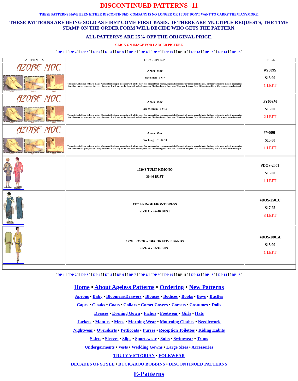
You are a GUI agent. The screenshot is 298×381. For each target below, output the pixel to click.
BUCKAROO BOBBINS (141, 364)
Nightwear (83, 330)
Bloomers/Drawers (124, 296)
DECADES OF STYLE (92, 364)
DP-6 (120, 52)
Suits (165, 338)
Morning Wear (142, 321)
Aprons (82, 296)
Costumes (199, 304)
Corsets (179, 304)
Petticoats (130, 330)
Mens (119, 321)
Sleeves (111, 338)
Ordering (172, 287)
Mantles (102, 321)
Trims (202, 338)
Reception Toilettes (177, 330)
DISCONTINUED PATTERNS (198, 364)
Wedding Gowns (147, 347)
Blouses (152, 296)
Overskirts (107, 330)
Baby (97, 296)
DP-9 (156, 52)
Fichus (150, 313)
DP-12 (195, 52)
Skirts (95, 338)
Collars (130, 304)
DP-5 (108, 52)
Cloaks (98, 304)
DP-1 (61, 52)
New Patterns (206, 287)
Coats (114, 304)
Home (82, 287)
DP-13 (209, 52)
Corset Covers (154, 304)
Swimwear (183, 338)
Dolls (216, 304)
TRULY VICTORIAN (134, 355)
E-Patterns (149, 373)
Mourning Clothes (177, 321)
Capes (82, 304)
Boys (201, 296)
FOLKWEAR (172, 355)
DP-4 (96, 52)
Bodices (170, 296)
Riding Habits (211, 330)
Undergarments (99, 347)
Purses (149, 330)
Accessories (202, 347)
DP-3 (85, 52)
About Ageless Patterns (124, 287)
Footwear (169, 313)
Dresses (101, 313)
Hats (199, 313)
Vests (123, 347)
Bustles (216, 296)
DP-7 (132, 52)
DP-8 (144, 52)
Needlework (209, 321)
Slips (126, 338)
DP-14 (222, 52)
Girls (186, 313)
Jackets (84, 321)
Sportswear (146, 338)
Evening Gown (126, 313)
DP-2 (73, 52)
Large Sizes (177, 347)
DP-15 (236, 52)
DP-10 (168, 52)
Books (187, 296)
